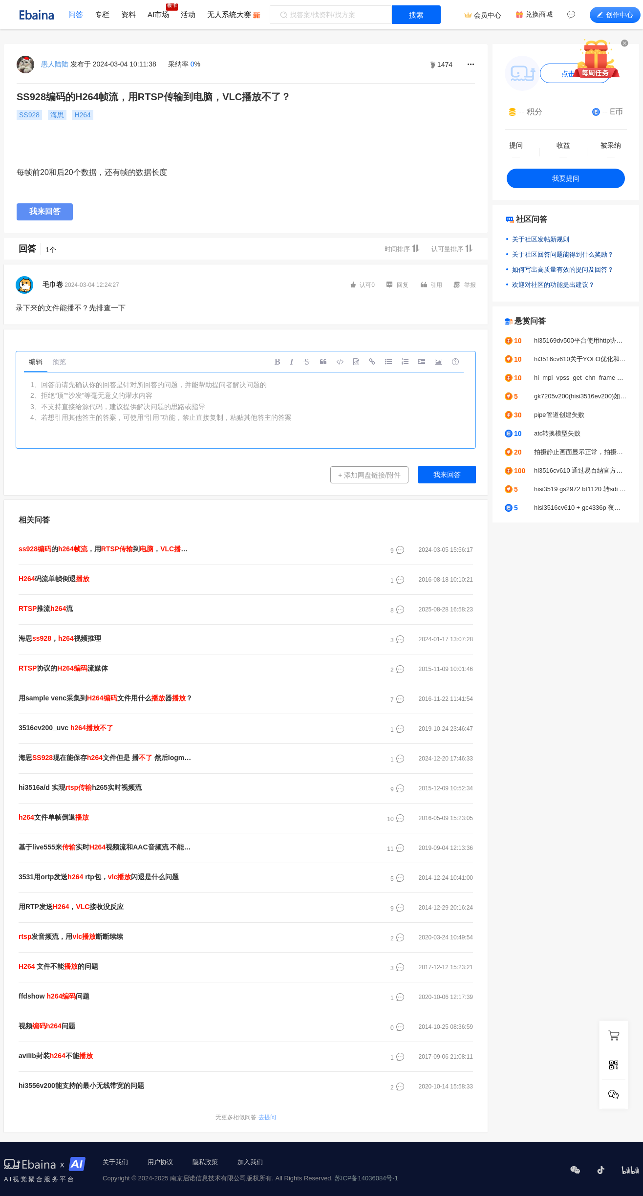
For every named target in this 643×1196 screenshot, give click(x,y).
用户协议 (160, 1162)
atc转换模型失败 (557, 433)
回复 (397, 284)
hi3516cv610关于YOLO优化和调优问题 (580, 359)
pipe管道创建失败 (559, 414)
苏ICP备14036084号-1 (366, 1178)
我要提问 (565, 178)
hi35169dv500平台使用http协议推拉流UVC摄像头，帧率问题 (580, 340)
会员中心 (487, 15)
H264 (82, 115)
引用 (431, 284)
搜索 (416, 15)
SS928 (29, 115)
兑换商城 (539, 14)
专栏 (102, 14)
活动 (188, 14)
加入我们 (250, 1162)
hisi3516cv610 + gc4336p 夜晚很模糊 (580, 507)
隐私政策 (205, 1162)
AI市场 (158, 14)
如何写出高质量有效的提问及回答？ (563, 269)
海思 (57, 115)
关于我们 (115, 1162)
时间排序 (402, 248)
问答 (75, 14)
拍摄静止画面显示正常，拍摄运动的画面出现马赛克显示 (580, 452)
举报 (465, 284)
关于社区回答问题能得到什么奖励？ (563, 254)
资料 (128, 14)
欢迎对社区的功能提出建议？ (553, 284)
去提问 (245, 1117)
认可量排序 (452, 248)
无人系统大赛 (229, 14)
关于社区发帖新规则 (540, 239)
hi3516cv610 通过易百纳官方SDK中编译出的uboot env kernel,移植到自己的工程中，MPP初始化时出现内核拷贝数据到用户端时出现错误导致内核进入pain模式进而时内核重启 (580, 470)
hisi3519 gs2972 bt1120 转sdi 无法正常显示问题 (580, 489)
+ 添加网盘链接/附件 (369, 475)
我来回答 (45, 211)
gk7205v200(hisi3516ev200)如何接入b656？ (580, 396)
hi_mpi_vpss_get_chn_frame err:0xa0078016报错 (580, 377)
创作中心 (615, 15)
